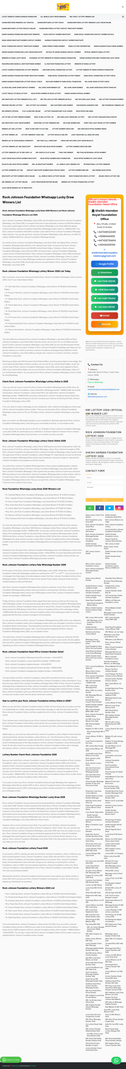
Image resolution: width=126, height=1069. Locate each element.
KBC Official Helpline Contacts (93, 725)
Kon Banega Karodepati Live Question (113, 920)
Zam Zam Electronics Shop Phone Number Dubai (93, 777)
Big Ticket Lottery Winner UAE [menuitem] (82, 17)
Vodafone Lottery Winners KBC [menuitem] (46, 123)
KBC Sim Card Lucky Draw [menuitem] (85, 99)
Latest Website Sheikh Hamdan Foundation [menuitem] (19, 17)
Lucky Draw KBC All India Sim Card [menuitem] (85, 135)
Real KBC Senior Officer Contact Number (94, 954)
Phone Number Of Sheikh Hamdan (114, 773)
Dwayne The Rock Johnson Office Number (113, 540)
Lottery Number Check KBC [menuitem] (63, 129)
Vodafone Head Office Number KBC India (112, 982)
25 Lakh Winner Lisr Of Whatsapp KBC (113, 747)
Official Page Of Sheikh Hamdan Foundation (113, 821)
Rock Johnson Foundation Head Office (95, 526)
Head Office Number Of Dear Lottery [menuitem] (46, 93)
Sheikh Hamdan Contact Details (113, 552)
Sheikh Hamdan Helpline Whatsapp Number (94, 706)
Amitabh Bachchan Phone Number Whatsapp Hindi (114, 792)
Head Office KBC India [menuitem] (84, 111)
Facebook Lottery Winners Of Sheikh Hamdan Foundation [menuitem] (52, 58)
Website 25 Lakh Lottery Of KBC (113, 737)
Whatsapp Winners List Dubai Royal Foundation (113, 653)
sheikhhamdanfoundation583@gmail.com (103, 389)
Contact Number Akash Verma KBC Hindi (113, 977)
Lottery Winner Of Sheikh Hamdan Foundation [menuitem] (94, 70)
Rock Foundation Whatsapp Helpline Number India (92, 974)
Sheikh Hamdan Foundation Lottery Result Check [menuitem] (22, 82)
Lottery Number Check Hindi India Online (94, 1049)
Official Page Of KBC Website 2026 (93, 920)
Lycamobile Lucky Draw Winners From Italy (94, 754)
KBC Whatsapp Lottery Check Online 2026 (113, 867)
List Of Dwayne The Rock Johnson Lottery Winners (114, 675)
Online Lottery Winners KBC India (94, 940)
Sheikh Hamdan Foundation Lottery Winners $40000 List (112, 566)
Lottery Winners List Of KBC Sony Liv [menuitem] (17, 152)
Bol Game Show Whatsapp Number (113, 582)
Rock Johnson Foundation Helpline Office (95, 715)
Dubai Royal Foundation (94, 600)
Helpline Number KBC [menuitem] (71, 123)
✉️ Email (104, 315)
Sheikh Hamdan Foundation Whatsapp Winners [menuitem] (21, 34)
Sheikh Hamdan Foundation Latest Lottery (95, 628)
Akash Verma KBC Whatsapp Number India (94, 980)
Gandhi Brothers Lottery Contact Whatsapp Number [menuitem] (61, 28)
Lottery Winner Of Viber (113, 703)
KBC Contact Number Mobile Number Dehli (93, 1030)
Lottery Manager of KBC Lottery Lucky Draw (113, 911)
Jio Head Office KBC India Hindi (114, 944)
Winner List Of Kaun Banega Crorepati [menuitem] (17, 141)
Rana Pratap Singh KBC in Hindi (96, 732)
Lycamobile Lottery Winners (112, 752)
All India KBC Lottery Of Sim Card (113, 889)
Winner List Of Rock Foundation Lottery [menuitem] (77, 182)
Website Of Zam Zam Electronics (112, 782)
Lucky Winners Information (91, 530)
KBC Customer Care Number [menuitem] (62, 105)
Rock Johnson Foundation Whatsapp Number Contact (95, 571)
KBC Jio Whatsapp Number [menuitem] (42, 164)
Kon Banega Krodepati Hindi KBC (113, 884)
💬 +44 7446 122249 (104, 281)
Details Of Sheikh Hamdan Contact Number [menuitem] (63, 52)
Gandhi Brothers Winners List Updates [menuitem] (18, 22)
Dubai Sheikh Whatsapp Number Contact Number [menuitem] (21, 40)
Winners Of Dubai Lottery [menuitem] (85, 64)
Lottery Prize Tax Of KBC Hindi (113, 879)
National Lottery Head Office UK (93, 802)
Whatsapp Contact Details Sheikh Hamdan (113, 614)
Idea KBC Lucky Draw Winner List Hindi (93, 959)
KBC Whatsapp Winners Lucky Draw (94, 696)
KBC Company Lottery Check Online (113, 850)
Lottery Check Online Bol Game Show (94, 840)
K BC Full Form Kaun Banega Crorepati (112, 896)
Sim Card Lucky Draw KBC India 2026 (95, 862)
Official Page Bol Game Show (113, 830)
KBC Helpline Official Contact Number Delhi (113, 1044)
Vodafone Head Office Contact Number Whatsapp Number (93, 986)
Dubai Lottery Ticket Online (111, 548)
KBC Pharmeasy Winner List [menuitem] (113, 105)
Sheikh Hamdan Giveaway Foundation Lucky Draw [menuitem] (99, 58)
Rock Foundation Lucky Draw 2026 (94, 521)
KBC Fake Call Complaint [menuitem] (47, 141)
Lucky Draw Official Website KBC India (92, 867)
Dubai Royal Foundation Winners (94, 821)
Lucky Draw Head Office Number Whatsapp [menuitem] (19, 158)
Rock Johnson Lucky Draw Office (93, 759)
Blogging (17, 1066)
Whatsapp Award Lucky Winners (113, 699)
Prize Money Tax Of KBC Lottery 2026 (113, 916)
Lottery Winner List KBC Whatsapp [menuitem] (16, 146)
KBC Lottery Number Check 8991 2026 (112, 618)
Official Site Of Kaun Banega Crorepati (93, 1044)
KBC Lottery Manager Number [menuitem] (111, 99)
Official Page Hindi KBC (113, 893)
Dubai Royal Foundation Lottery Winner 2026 (113, 628)
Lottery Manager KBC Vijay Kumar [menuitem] (58, 111)
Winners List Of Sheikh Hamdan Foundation (93, 592)
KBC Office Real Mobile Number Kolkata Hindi (93, 1039)
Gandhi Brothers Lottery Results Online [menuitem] (19, 28)
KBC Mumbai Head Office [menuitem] (101, 170)
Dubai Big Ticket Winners (114, 578)
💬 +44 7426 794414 (104, 298)
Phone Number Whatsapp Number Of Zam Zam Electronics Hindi (94, 783)
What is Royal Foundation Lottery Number (114, 648)
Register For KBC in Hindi (94, 729)
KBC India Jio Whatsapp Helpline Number (113, 1003)
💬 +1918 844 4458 (105, 289)
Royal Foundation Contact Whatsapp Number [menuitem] (20, 46)
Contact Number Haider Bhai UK (113, 592)
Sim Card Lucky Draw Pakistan (93, 830)
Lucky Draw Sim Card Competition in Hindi (93, 1015)
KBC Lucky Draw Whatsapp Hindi (91, 686)
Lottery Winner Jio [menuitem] (10, 135)
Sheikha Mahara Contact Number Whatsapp (94, 797)
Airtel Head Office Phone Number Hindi (94, 964)
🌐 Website (104, 324)
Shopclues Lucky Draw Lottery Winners (93, 792)
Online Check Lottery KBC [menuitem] (109, 176)
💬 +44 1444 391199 (104, 307)
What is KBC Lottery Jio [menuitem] (43, 117)
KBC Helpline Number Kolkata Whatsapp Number (93, 1007)
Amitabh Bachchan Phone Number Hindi (114, 689)
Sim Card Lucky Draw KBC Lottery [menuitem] (70, 117)
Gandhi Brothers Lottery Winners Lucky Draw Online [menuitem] (89, 22)
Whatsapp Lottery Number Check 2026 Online (93, 641)
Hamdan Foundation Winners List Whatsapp (112, 662)
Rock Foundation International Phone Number (112, 767)
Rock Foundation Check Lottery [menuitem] (82, 176)
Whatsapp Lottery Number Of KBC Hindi (112, 935)
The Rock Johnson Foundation (92, 540)
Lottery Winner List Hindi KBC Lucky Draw (94, 906)
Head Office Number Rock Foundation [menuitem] (55, 158)
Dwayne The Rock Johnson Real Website (113, 998)
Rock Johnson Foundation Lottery (114, 526)
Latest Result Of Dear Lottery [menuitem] (14, 93)
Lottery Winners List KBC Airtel (114, 972)
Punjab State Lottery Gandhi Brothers (112, 587)
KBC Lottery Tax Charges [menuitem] (36, 105)
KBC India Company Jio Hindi (94, 935)
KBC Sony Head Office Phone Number (93, 991)
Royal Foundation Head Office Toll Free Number (94, 647)
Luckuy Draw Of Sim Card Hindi (114, 730)
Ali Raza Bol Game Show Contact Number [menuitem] (18, 87)
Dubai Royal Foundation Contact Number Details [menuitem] (94, 34)
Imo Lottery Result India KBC (94, 1025)
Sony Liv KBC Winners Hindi (112, 1015)
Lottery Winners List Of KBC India (113, 961)
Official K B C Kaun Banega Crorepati (111, 862)
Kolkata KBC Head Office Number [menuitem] (15, 164)
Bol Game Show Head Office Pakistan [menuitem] (101, 87)
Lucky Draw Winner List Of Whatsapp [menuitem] (17, 188)
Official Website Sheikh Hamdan (113, 609)
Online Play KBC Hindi (93, 893)
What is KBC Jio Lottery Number (94, 691)
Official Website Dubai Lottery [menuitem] (97, 52)
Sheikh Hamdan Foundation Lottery (111, 535)
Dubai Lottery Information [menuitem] (79, 46)
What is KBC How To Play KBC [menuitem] (36, 129)
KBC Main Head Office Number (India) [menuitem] (92, 129)
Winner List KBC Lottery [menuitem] (12, 129)
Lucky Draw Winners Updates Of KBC (112, 694)
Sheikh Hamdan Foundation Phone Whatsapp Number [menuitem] (23, 76)
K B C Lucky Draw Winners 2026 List (95, 667)
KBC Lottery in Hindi (112, 544)
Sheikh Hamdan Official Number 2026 (113, 826)
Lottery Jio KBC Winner (94, 885)
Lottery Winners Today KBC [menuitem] (32, 135)
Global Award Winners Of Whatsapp (113, 901)
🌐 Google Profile (104, 263)
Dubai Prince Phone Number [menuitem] (54, 46)
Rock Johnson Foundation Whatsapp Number (95, 535)
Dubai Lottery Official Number (93, 579)
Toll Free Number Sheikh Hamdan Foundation (113, 596)
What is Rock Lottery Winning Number (93, 672)
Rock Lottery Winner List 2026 (94, 750)
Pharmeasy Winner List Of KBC (95, 901)
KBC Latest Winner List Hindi (113, 684)
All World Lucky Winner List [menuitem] (68, 164)
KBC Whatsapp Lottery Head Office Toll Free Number (95, 622)
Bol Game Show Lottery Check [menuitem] (97, 82)
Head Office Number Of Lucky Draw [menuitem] (88, 158)
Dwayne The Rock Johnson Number (111, 670)
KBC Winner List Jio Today (114, 632)
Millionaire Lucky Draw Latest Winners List (111, 636)
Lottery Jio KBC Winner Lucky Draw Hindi (113, 956)
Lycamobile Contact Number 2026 (112, 797)
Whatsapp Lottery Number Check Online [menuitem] (18, 176)
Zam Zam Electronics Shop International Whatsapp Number (93, 770)
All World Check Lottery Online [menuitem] (52, 176)
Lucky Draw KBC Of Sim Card (94, 889)
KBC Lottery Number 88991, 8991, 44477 (93, 710)
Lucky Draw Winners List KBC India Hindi (94, 968)
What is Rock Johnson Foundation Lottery (93, 565)
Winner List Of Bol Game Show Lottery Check (113, 840)
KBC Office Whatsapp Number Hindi (93, 1020)
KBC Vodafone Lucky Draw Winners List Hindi (114, 993)
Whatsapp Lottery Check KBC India (114, 874)
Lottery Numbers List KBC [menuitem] (12, 170)
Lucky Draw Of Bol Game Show (113, 835)
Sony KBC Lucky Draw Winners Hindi (111, 1011)
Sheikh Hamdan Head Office (112, 557)
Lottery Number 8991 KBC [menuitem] (78, 170)
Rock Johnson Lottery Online (93, 764)
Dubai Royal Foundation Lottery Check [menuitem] (99, 76)
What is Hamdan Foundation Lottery (111, 658)
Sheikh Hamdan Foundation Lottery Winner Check (111, 812)
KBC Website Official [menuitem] (10, 111)
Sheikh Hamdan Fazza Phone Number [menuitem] (108, 46)
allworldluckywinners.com (98, 397)
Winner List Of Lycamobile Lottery (114, 802)
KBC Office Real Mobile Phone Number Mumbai (113, 1039)
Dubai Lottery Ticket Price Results (95, 516)
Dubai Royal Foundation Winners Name (95, 604)
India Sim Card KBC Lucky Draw (114, 1025)
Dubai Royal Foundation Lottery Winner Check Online (94, 807)
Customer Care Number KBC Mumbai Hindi (94, 881)
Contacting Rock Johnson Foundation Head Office (114, 530)
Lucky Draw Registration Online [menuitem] (44, 182)
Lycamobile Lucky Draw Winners (113, 756)
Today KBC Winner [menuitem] (66, 152)
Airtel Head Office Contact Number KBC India (112, 966)
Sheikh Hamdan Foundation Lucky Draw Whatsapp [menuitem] (22, 52)
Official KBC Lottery (112, 871)
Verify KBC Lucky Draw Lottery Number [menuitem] (100, 123)
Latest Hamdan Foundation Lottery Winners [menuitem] (20, 70)
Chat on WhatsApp (95, 382)
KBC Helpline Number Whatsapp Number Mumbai (112, 717)
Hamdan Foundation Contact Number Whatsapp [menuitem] (64, 40)
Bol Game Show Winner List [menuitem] (50, 87)
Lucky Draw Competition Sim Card (94, 742)
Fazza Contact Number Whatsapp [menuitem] (57, 34)
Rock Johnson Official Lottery (112, 643)
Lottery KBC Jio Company (114, 853)
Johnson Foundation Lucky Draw (112, 761)
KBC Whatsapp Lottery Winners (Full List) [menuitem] (19, 99)
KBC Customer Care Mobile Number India (93, 916)
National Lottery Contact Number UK (114, 806)
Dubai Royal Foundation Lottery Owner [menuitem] (64, 76)
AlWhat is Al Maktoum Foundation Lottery (112, 601)
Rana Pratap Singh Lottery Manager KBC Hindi (112, 1031)
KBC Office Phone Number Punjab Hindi (114, 1020)
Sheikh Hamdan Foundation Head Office (113, 516)
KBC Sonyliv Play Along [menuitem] (45, 152)
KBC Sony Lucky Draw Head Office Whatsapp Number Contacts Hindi (113, 988)
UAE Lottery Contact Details (93, 552)
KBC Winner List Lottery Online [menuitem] (15, 182)
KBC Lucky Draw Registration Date (92, 911)
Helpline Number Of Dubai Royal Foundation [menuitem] (63, 82)
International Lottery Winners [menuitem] (97, 164)
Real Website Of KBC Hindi (114, 1007)
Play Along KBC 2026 (93, 924)
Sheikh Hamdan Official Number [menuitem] (77, 93)
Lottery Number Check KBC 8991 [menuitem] (78, 146)
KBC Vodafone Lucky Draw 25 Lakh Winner (95, 996)
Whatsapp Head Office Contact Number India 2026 (113, 950)
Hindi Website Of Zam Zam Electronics (114, 778)
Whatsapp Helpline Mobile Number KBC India (94, 949)
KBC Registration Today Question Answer (113, 925)
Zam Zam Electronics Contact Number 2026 (111, 787)
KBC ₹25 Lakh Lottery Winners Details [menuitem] (55, 99)
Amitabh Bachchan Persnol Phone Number (94, 701)
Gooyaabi (33, 1066)
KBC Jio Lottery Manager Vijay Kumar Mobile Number (95, 929)
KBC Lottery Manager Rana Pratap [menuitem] (102, 117)
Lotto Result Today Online (94, 812)
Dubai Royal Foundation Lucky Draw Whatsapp (94, 652)
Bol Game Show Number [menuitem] (73, 87)
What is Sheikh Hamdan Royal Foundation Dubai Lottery (94, 610)
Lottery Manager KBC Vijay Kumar (93, 854)
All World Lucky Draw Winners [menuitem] (53, 17)
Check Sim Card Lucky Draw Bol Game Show (93, 845)
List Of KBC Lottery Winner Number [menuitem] (16, 117)
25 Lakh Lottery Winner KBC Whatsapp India (94, 872)
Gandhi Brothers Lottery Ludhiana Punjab (94, 587)
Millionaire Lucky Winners (114, 639)
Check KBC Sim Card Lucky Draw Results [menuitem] (77, 141)
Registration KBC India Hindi (93, 896)
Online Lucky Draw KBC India (112, 857)
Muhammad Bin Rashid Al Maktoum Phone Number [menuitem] (21, 64)
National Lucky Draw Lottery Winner (93, 633)
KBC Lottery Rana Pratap (94, 746)
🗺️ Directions (104, 272)
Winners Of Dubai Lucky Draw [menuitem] (14, 58)
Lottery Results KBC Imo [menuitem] (58, 135)
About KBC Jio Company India (113, 940)
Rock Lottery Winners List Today (114, 521)
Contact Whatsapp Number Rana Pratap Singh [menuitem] (46, 170)
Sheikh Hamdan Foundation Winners (94, 816)
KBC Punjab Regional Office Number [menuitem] (91, 152)
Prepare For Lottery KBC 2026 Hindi (94, 876)
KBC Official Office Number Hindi (111, 711)
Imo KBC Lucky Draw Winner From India (93, 720)
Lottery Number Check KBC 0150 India (94, 944)
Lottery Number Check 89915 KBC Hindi (94, 850)
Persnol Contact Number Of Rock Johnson (114, 680)
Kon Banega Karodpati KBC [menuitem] (87, 105)
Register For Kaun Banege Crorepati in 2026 (114, 742)
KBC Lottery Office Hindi (94, 617)
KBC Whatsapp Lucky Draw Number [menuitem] (16, 123)
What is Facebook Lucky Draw (94, 826)
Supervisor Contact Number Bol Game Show (94, 835)
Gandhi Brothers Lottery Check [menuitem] (50, 22)
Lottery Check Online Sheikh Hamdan (112, 845)
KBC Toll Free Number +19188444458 (93, 682)
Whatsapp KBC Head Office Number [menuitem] (48, 146)
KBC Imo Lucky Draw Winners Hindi (112, 706)
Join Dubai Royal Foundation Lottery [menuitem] (57, 70)
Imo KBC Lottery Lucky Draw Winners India (95, 1035)
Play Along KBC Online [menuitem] (31, 111)
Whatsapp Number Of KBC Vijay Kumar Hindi (114, 906)
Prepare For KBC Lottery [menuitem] (12, 105)
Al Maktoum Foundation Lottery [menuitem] (57, 64)
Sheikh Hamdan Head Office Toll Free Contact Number (94, 658)
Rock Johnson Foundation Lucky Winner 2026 (95, 677)
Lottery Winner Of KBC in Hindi (94, 737)
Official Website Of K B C (113, 666)
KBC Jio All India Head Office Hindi (93, 1001)
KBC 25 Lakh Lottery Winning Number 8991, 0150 (113, 724)
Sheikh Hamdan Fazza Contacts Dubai (93, 596)
